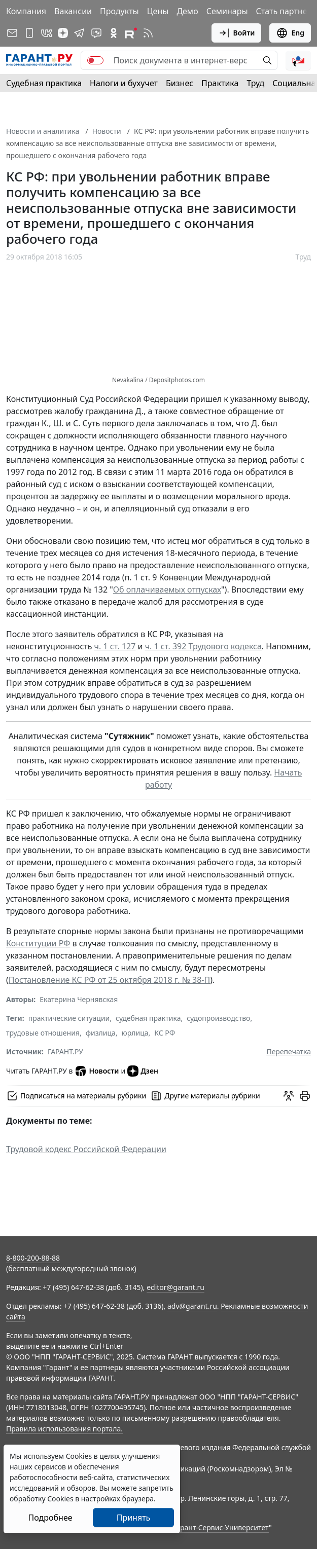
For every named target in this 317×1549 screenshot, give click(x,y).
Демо (187, 11)
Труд (255, 83)
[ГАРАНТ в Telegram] (79, 33)
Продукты (119, 11)
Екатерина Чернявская (79, 999)
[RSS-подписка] (148, 33)
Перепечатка (288, 1051)
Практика (219, 83)
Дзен (142, 1071)
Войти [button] (236, 33)
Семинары (227, 11)
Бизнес (179, 83)
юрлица (135, 1033)
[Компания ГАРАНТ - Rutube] (131, 33)
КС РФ (164, 1033)
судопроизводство (218, 1018)
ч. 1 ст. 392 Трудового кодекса (203, 646)
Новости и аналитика (42, 131)
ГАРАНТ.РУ (65, 1051)
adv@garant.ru (192, 1306)
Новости (106, 131)
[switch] (95, 60)
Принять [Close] (134, 1517)
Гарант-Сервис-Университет (221, 1527)
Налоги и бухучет (124, 83)
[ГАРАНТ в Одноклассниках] (114, 33)
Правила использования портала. (64, 1428)
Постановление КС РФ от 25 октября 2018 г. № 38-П (109, 979)
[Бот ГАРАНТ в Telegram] (96, 33)
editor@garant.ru (175, 1287)
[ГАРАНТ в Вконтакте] (47, 33)
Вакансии (73, 11)
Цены (158, 11)
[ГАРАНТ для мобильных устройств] (29, 33)
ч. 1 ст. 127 (115, 646)
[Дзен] (63, 33)
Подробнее (50, 1517)
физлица (101, 1033)
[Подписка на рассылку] (12, 33)
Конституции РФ (38, 943)
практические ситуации (69, 1018)
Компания (26, 11)
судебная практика (148, 1018)
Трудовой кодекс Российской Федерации (86, 1149)
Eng (290, 33)
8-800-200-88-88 (33, 1258)
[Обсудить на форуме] (289, 1096)
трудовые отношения (43, 1033)
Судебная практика (44, 83)
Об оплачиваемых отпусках (167, 589)
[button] (298, 60)
